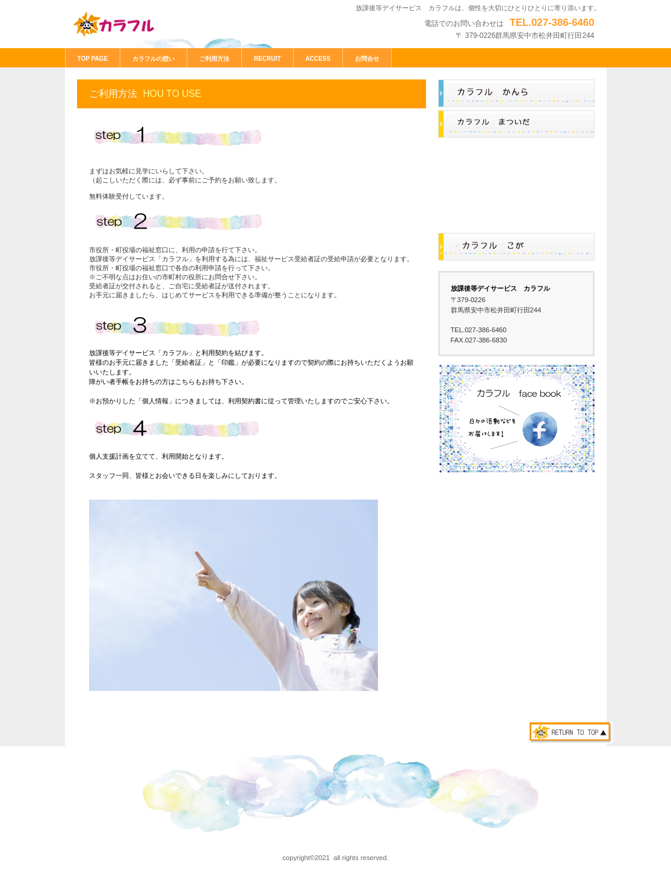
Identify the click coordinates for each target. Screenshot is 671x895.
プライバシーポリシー (106, 834)
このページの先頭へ (571, 732)
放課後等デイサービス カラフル (155, 25)
